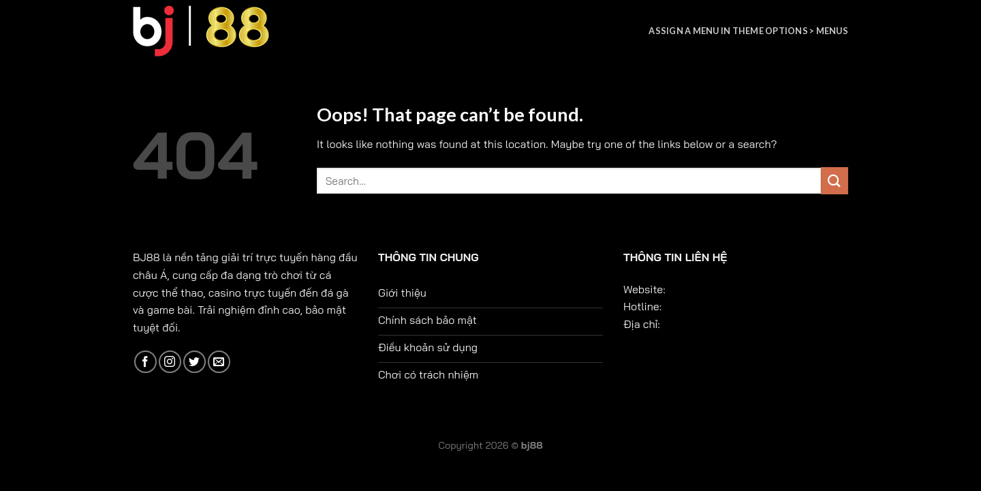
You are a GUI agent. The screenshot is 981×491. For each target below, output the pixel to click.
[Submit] (834, 180)
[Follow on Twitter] (194, 362)
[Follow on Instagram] (170, 362)
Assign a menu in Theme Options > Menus (748, 30)
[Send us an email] (219, 362)
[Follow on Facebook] (145, 362)
